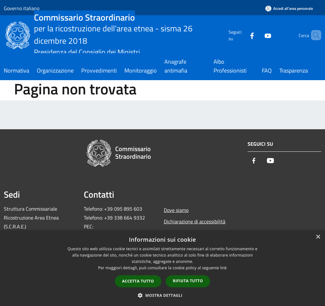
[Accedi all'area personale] (289, 8)
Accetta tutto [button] (138, 281)
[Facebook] (241, 35)
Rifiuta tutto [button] (188, 281)
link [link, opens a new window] (223, 268)
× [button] (317, 237)
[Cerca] (313, 35)
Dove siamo (176, 210)
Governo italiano (21, 8)
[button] (162, 295)
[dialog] (162, 268)
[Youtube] (257, 35)
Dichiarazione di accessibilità (194, 221)
